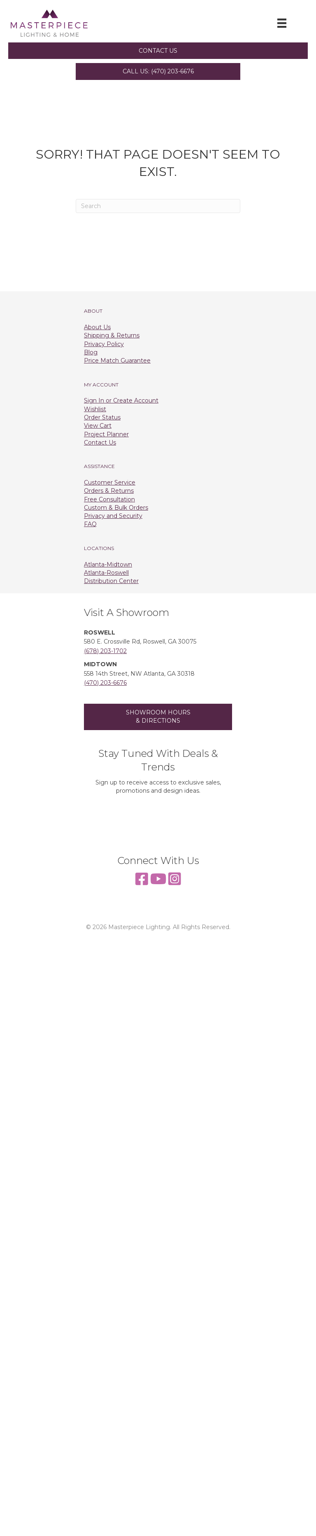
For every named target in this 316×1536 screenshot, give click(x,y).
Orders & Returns (109, 490)
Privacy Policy (104, 344)
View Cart (98, 425)
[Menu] (282, 23)
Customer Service (109, 482)
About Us (97, 327)
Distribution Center (111, 581)
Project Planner (106, 434)
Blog (91, 352)
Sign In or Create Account (121, 400)
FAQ (90, 524)
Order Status (102, 417)
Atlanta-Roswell (106, 572)
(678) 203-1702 (105, 651)
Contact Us (100, 442)
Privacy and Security (113, 516)
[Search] (158, 206)
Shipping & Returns (111, 335)
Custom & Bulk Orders (116, 507)
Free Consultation (109, 499)
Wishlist (95, 409)
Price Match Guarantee (117, 360)
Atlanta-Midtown (108, 564)
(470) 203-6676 (105, 682)
